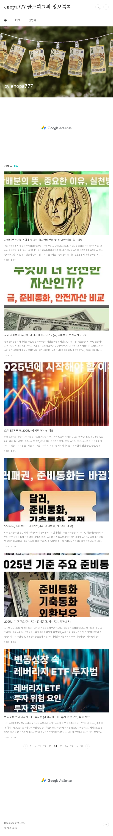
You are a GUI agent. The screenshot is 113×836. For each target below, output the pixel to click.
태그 (17, 20)
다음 (87, 746)
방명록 (32, 20)
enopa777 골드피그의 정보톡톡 (37, 7)
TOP (106, 824)
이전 (25, 746)
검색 (98, 7)
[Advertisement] (56, 128)
